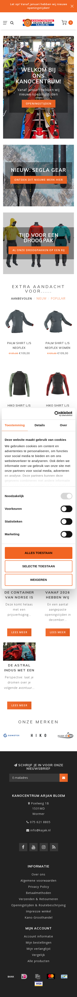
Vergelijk (38, 955)
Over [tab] (63, 425)
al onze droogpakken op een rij (39, 250)
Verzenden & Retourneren (38, 899)
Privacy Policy (38, 887)
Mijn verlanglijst (38, 949)
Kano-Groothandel (39, 917)
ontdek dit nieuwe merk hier (38, 179)
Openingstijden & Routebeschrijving (38, 905)
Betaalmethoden (38, 893)
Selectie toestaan (38, 566)
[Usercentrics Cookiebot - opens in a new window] (54, 413)
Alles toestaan (38, 553)
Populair (58, 298)
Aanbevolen (21, 298)
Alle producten (38, 961)
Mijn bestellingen (39, 942)
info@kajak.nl (40, 830)
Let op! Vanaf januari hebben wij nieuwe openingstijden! (38, 6)
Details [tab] (39, 425)
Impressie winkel (38, 911)
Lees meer (19, 632)
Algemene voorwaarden (38, 880)
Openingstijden (38, 103)
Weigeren (38, 579)
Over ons (38, 874)
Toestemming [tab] (15, 425)
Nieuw (41, 298)
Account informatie (38, 936)
